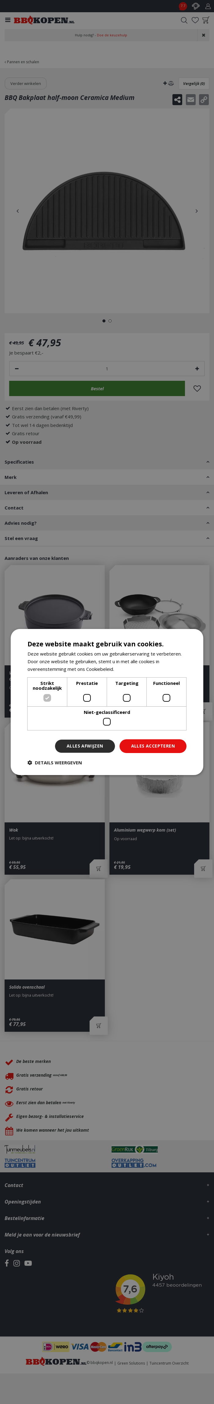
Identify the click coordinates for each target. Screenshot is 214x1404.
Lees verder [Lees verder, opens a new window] (128, 669)
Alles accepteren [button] (153, 746)
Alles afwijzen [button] (85, 746)
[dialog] (107, 702)
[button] (55, 762)
